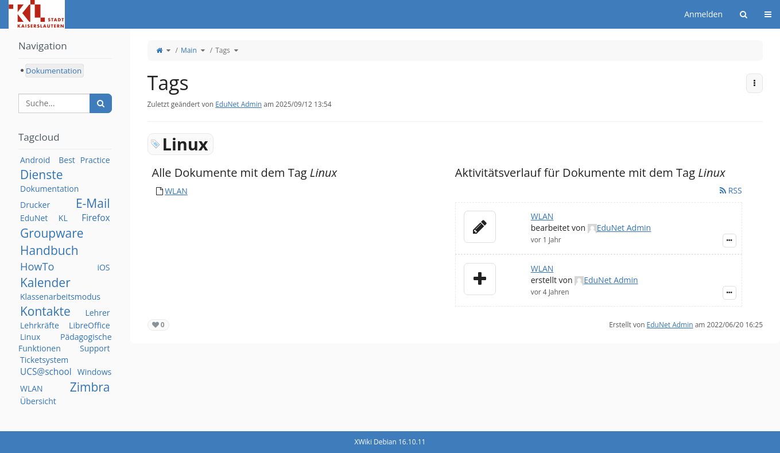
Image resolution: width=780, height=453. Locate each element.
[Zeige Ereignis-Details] (729, 240)
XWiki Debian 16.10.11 (390, 442)
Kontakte (45, 311)
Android (35, 159)
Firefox (96, 218)
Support (95, 348)
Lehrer (97, 312)
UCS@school (46, 372)
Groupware (52, 233)
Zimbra (90, 387)
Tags (222, 50)
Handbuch (49, 250)
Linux (30, 336)
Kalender (45, 282)
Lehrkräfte (39, 325)
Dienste (41, 175)
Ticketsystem (44, 359)
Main (189, 50)
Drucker (35, 204)
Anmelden (703, 14)
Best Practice (84, 159)
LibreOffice (89, 325)
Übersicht (38, 401)
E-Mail (93, 203)
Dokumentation (49, 188)
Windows (94, 371)
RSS (731, 190)
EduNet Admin (238, 104)
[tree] (65, 71)
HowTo (37, 266)
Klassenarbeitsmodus (60, 296)
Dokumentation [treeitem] (54, 70)
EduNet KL (44, 217)
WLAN (176, 190)
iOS (103, 267)
